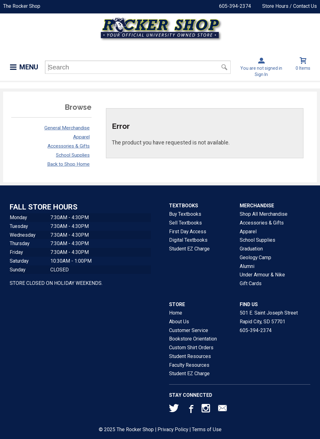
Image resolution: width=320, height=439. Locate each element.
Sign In (261, 74)
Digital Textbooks (188, 240)
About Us (179, 322)
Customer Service (188, 330)
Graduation (251, 249)
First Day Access (187, 232)
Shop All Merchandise (264, 214)
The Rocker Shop (21, 6)
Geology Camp (255, 257)
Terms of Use (207, 429)
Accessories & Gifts (69, 146)
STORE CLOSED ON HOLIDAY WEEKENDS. (56, 283)
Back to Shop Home (68, 164)
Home (175, 313)
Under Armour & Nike (262, 275)
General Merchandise (67, 128)
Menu (28, 67)
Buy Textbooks (185, 214)
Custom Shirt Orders (191, 348)
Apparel (81, 137)
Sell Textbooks (185, 223)
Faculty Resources (189, 365)
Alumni (247, 266)
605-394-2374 (235, 6)
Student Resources (190, 356)
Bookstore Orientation (193, 339)
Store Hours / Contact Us (289, 6)
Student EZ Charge (189, 249)
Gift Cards (251, 283)
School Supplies (73, 155)
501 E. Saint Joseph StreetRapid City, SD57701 (269, 317)
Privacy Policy (173, 429)
